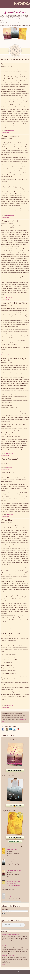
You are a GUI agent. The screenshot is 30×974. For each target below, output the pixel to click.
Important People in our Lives (14, 303)
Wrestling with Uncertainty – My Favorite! (13, 359)
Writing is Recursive (10, 136)
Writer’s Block (7, 473)
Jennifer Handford (15, 12)
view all (3, 964)
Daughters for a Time (12, 849)
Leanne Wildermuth (24, 971)
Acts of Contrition (11, 860)
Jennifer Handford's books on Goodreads (13, 847)
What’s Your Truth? (9, 459)
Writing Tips (6, 520)
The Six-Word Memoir (11, 633)
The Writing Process (10, 130)
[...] (15, 941)
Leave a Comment (5, 132)
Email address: (5, 909)
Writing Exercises (9, 352)
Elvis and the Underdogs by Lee (8, 955)
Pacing (4, 64)
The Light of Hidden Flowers (14, 870)
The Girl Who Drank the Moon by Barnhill (10, 934)
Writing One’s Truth (9, 221)
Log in (1, 972)
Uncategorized (9, 467)
